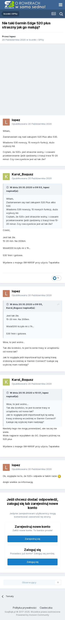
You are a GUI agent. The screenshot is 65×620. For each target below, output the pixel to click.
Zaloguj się (32, 562)
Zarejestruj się (32, 538)
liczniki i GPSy (36, 39)
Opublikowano (32, 123)
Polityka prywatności (24, 607)
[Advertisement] (32, 79)
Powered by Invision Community (32, 615)
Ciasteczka (46, 607)
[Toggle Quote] (7, 187)
